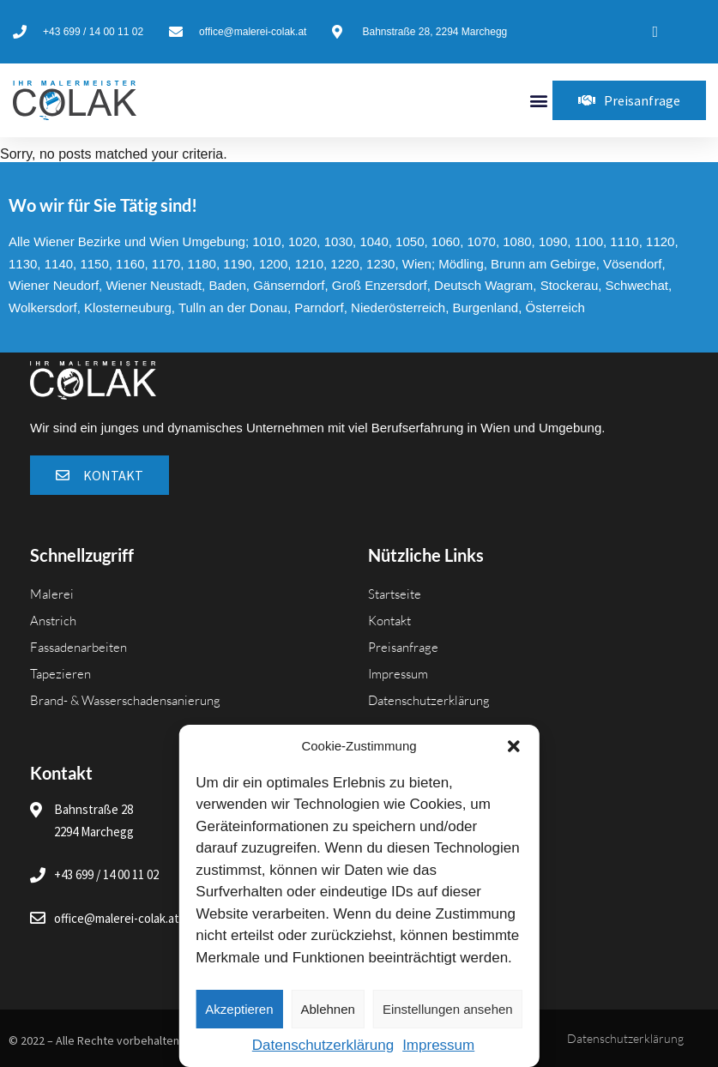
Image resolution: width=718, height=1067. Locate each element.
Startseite (394, 594)
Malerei (52, 594)
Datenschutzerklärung (323, 1045)
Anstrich (53, 620)
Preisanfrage (403, 647)
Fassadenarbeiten (78, 647)
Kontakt (389, 620)
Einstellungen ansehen (448, 1009)
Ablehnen (328, 1009)
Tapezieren (60, 674)
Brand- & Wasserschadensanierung (125, 700)
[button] (513, 746)
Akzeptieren (239, 1009)
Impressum (438, 1045)
